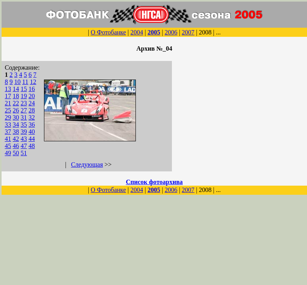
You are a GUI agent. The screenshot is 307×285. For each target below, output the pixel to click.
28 (32, 110)
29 (8, 117)
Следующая (87, 164)
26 (16, 110)
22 (16, 103)
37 (8, 131)
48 (32, 145)
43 (24, 138)
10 (17, 81)
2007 (188, 32)
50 (16, 153)
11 (25, 81)
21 (8, 103)
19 (24, 96)
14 (16, 89)
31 (24, 117)
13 (8, 89)
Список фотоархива (154, 182)
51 (24, 153)
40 (32, 131)
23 (24, 103)
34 (16, 124)
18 (16, 96)
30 (16, 117)
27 (24, 110)
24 (32, 103)
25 (8, 110)
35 (24, 124)
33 (8, 124)
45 (8, 145)
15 (24, 89)
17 (8, 96)
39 (24, 131)
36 (32, 124)
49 (8, 153)
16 (32, 89)
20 (32, 96)
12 (33, 81)
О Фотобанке (108, 32)
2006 (171, 32)
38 (16, 131)
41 (8, 138)
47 (24, 145)
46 (16, 145)
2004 (136, 32)
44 (32, 138)
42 (16, 138)
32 (32, 117)
